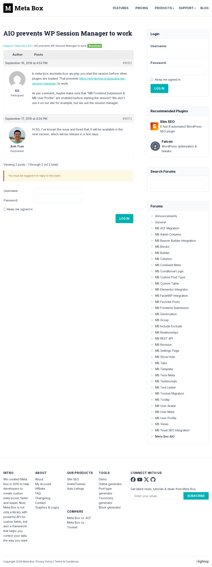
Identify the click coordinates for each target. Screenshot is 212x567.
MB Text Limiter (163, 387)
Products (163, 8)
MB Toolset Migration (167, 393)
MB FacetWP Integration (169, 295)
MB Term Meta (163, 375)
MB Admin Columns (166, 234)
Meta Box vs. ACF (79, 518)
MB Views (160, 424)
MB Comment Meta (166, 265)
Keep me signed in (20, 209)
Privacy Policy (44, 561)
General (158, 222)
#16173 (127, 118)
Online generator (110, 484)
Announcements (164, 216)
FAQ (38, 493)
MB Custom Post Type (168, 277)
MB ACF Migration (165, 228)
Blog (204, 8)
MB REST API (162, 338)
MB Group (160, 320)
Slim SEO (73, 479)
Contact (40, 503)
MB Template (162, 369)
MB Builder (160, 253)
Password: (11, 200)
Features (121, 8)
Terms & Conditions (67, 561)
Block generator (110, 507)
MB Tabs (159, 363)
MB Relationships (164, 332)
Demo (103, 479)
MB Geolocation (164, 314)
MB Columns (161, 259)
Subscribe (196, 496)
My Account (43, 484)
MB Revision (161, 344)
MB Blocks (160, 246)
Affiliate (40, 488)
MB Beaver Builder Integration (173, 240)
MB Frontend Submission (170, 308)
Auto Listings (75, 488)
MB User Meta (162, 412)
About (39, 479)
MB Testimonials (164, 381)
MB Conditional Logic (167, 271)
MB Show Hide (163, 357)
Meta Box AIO (23, 45)
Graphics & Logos (47, 507)
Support (186, 8)
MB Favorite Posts (165, 302)
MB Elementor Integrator (169, 289)
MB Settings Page (165, 350)
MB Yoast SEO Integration (170, 430)
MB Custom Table (165, 283)
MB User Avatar (163, 406)
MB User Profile (163, 418)
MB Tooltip (160, 399)
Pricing (141, 8)
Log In (124, 218)
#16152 (127, 63)
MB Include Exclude (166, 326)
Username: (11, 191)
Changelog (42, 498)
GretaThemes (76, 484)
